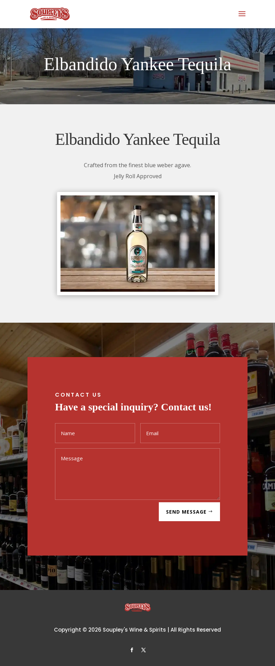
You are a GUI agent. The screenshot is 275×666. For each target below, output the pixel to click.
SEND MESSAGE (186, 511)
